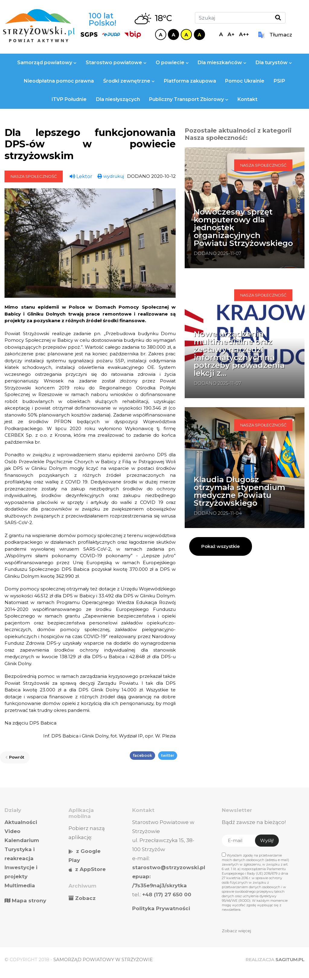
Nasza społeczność (34, 176)
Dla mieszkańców (222, 62)
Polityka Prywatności (161, 908)
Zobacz (85, 898)
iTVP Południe (69, 99)
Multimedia (20, 885)
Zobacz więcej (236, 930)
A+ (231, 34)
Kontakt (247, 99)
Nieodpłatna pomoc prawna (59, 81)
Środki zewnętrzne (128, 81)
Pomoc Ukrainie (244, 81)
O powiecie (172, 62)
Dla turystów (274, 62)
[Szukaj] (240, 18)
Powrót (14, 757)
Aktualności (21, 822)
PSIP (279, 81)
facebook (142, 755)
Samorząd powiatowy (46, 62)
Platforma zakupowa (190, 81)
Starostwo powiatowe (116, 62)
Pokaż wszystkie (220, 546)
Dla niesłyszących (118, 99)
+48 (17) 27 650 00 (166, 895)
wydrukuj (110, 176)
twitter (167, 755)
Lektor (81, 176)
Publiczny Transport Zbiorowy (188, 99)
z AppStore (90, 869)
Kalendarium (22, 840)
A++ (244, 34)
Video (13, 831)
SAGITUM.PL (290, 959)
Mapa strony (25, 901)
